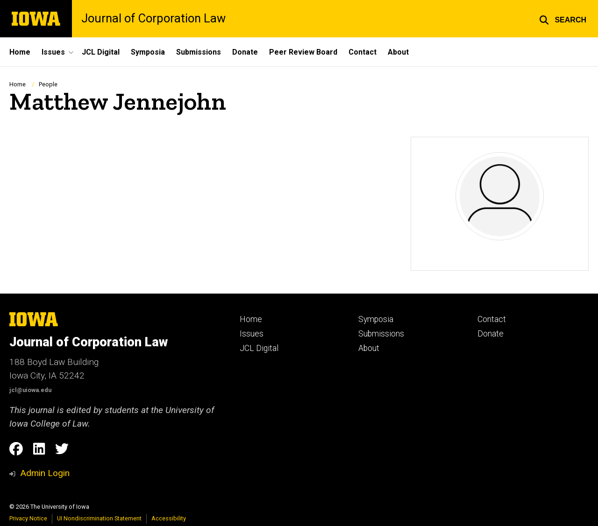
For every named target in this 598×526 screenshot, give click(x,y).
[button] (562, 18)
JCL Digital (101, 52)
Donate (245, 52)
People (48, 84)
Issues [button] (53, 52)
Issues (251, 333)
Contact (363, 52)
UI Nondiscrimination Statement (99, 518)
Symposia (148, 52)
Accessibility (168, 518)
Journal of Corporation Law (153, 19)
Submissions (198, 52)
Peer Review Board (303, 52)
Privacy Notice (28, 518)
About (398, 52)
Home (19, 52)
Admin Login (45, 473)
